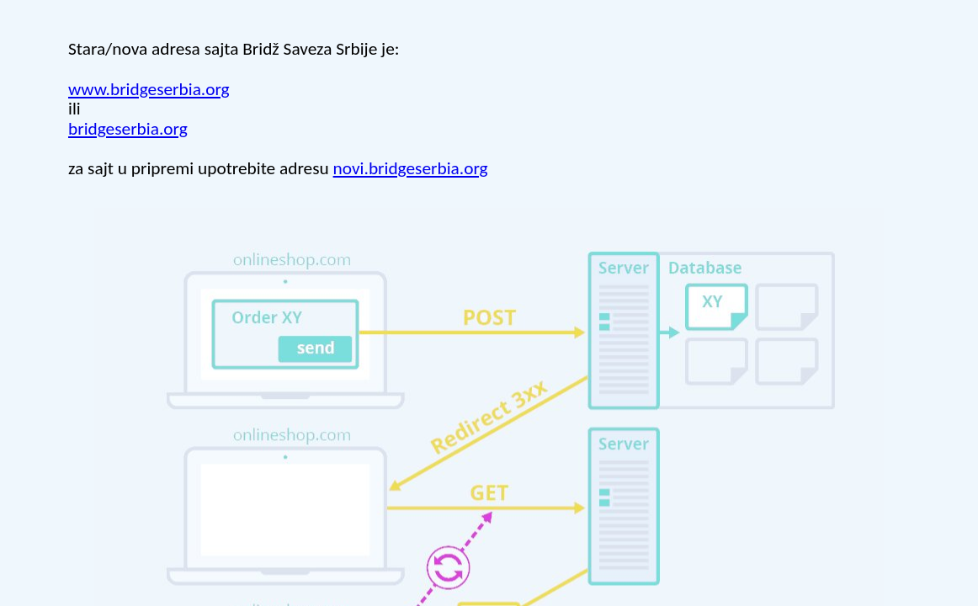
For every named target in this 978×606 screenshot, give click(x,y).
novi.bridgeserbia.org (410, 168)
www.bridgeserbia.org (149, 89)
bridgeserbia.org (128, 129)
